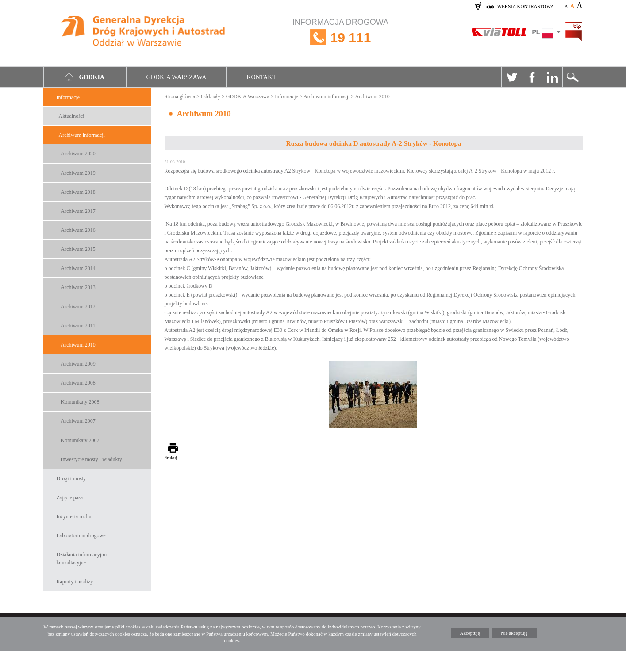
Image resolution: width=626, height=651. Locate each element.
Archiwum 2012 (78, 307)
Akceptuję (470, 633)
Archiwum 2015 (78, 249)
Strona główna (180, 96)
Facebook (532, 77)
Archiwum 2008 (78, 383)
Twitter (511, 77)
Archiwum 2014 (78, 268)
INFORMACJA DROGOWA (340, 37)
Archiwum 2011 (78, 326)
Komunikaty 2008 (80, 402)
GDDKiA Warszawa (247, 96)
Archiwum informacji (82, 135)
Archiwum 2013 (78, 287)
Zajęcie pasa (70, 497)
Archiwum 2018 (78, 192)
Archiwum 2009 (78, 364)
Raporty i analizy (75, 581)
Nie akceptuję (514, 633)
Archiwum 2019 (78, 173)
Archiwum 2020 (78, 153)
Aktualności (71, 116)
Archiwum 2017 (78, 211)
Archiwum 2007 (78, 421)
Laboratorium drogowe (81, 535)
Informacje (68, 97)
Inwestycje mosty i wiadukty (91, 459)
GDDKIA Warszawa (176, 77)
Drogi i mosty (71, 478)
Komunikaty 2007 (80, 440)
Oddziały (210, 96)
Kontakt (261, 77)
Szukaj (572, 77)
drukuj (171, 457)
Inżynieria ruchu (74, 516)
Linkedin (552, 77)
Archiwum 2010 (78, 345)
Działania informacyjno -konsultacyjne (83, 558)
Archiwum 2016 (78, 230)
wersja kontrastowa (525, 6)
